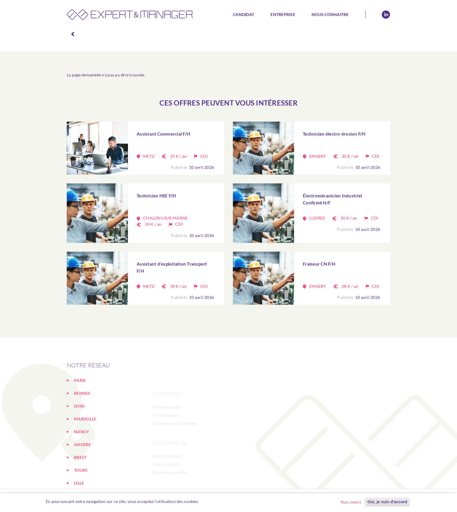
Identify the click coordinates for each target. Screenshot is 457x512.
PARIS (80, 409)
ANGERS (82, 473)
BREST (80, 486)
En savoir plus (214, 501)
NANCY (81, 460)
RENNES (82, 422)
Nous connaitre (330, 14)
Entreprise (282, 14)
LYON (79, 434)
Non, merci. (351, 501)
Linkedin (386, 14)
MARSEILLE (85, 447)
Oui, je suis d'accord (387, 501)
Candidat (243, 14)
